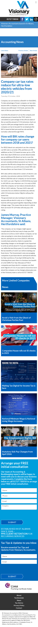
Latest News (4, 50)
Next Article (33, 50)
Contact (19, 608)
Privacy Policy (19, 605)
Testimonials (19, 598)
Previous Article (23, 50)
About (19, 595)
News (19, 600)
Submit (12, 522)
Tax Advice (19, 603)
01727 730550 (12, 19)
